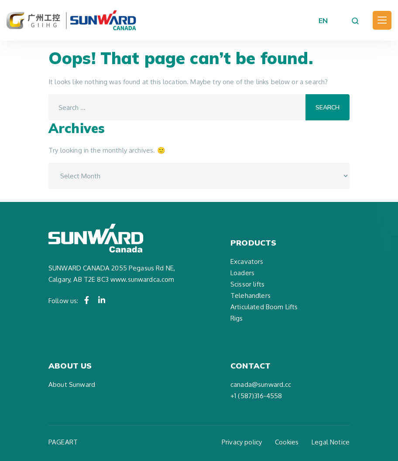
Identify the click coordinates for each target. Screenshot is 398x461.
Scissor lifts (247, 284)
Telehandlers (250, 295)
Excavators (247, 261)
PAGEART (63, 442)
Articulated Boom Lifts (264, 307)
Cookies (286, 442)
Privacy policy (242, 442)
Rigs (236, 318)
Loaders (242, 273)
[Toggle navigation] (382, 20)
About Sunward (71, 384)
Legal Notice (331, 442)
